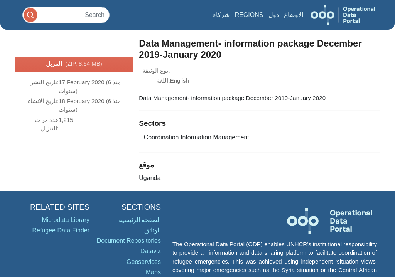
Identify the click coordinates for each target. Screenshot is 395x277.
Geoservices (144, 262)
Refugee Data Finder (60, 230)
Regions (249, 15)
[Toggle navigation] (12, 15)
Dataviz (150, 251)
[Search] (66, 15)
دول (273, 15)
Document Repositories (129, 240)
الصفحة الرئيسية (140, 220)
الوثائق (152, 230)
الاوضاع (293, 15)
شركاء (221, 15)
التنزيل (74, 64)
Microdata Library (65, 220)
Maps (153, 272)
